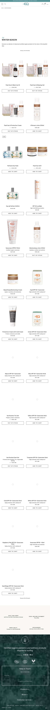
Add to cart (37, 130)
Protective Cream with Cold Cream (12, 331)
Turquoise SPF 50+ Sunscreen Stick (37, 457)
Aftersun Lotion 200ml (37, 125)
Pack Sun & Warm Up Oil (13, 85)
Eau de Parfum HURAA (13, 206)
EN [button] (48, 4)
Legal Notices (10, 705)
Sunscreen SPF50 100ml (13, 248)
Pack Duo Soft (37, 165)
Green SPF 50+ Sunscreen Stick (37, 331)
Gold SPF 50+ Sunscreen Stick (13, 500)
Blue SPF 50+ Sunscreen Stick (37, 373)
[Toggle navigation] (2, 4)
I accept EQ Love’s (22, 680)
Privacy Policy (29, 680)
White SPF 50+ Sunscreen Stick (37, 500)
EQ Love (26, 4)
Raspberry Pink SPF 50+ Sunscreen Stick (13, 543)
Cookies (9, 707)
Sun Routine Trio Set (13, 415)
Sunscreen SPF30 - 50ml (37, 542)
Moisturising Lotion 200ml (37, 248)
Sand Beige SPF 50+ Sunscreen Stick (13, 586)
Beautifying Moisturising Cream (13, 290)
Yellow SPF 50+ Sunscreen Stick (37, 415)
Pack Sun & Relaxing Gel (37, 85)
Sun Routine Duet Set (12, 457)
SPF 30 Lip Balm (37, 206)
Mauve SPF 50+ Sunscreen (13, 373)
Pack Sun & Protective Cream (13, 125)
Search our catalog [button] (5, 4)
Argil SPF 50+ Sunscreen (37, 290)
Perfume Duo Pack (12, 165)
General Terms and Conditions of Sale (25, 705)
